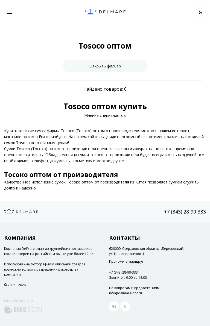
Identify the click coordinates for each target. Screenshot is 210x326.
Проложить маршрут (126, 261)
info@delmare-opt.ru (125, 293)
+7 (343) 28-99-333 (185, 211)
